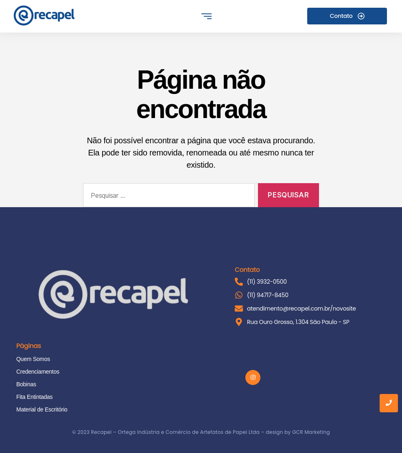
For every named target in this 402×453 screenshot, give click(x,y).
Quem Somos (33, 359)
